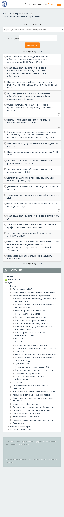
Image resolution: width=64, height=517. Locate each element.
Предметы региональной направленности (33, 420)
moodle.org (9, 462)
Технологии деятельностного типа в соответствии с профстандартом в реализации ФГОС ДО (32, 226)
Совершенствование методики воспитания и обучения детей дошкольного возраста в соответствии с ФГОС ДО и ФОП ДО (28, 59)
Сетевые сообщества (20, 429)
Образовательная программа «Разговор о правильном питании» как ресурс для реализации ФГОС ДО (30, 107)
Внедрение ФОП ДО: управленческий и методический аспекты (32, 144)
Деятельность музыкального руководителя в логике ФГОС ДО (32, 187)
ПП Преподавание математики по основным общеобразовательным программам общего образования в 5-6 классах (29, 96)
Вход (50, 4)
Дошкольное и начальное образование (31, 295)
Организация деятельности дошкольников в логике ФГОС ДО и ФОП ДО (32, 205)
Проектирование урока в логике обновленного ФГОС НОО (32, 153)
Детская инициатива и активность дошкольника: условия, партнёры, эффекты (30, 179)
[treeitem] (32, 276)
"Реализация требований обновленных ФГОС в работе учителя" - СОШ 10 (29, 162)
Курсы (10, 282)
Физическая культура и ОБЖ (26, 416)
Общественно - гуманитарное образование (33, 407)
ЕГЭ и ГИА (17, 382)
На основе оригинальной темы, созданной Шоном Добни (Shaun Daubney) (31, 459)
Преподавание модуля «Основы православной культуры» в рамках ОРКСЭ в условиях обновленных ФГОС (32, 85)
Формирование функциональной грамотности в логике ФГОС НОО (30, 234)
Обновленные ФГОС (22, 289)
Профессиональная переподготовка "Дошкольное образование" (31, 257)
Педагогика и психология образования (31, 410)
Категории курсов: (33, 24)
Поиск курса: (13, 38)
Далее (39, 51)
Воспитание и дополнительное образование (34, 292)
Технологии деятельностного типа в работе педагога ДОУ (33, 196)
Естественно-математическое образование (34, 391)
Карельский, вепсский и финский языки (31, 394)
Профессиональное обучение (27, 413)
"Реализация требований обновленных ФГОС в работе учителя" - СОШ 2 (29, 170)
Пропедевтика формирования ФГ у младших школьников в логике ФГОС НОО (28, 121)
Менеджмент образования (25, 404)
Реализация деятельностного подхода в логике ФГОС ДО (33, 217)
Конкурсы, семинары (20, 426)
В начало (9, 276)
